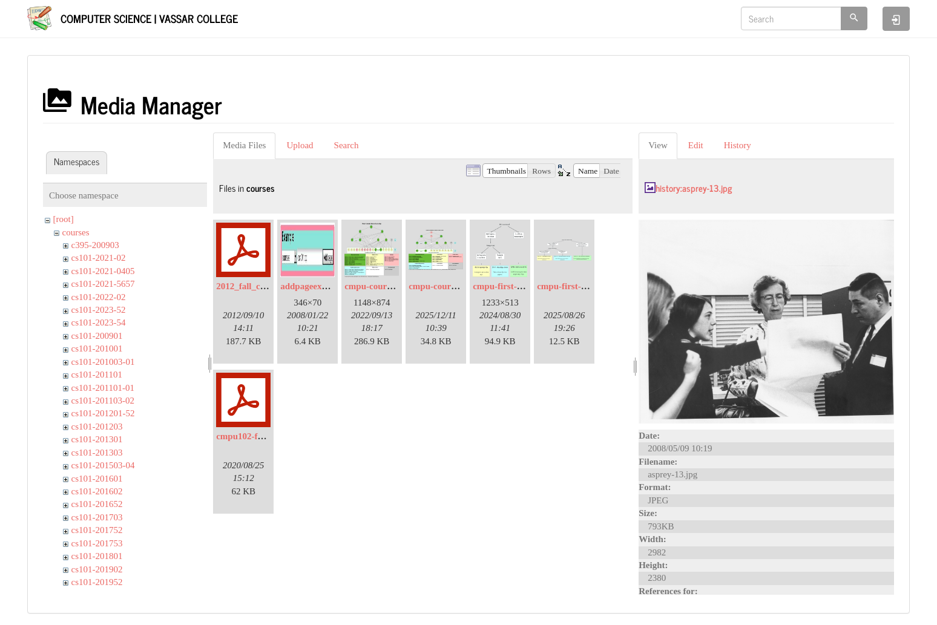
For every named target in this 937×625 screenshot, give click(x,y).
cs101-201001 (97, 348)
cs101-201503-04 (103, 465)
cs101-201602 (97, 491)
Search (346, 145)
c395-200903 (95, 245)
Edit (695, 145)
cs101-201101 (96, 374)
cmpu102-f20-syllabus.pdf (266, 436)
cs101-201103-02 (102, 400)
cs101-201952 (97, 582)
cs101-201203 (97, 426)
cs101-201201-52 (103, 413)
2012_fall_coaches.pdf (258, 286)
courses (76, 232)
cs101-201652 (97, 504)
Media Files (244, 145)
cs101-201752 (97, 530)
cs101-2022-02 (98, 297)
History (737, 145)
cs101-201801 (97, 556)
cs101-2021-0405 (103, 271)
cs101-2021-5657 (103, 284)
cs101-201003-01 (103, 362)
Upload (299, 145)
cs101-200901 (97, 336)
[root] (63, 219)
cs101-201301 (97, 439)
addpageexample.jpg (320, 286)
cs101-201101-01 (102, 388)
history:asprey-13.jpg (694, 187)
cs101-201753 (97, 543)
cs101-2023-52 (98, 310)
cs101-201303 (97, 452)
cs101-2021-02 (98, 258)
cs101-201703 (97, 517)
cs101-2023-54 (98, 322)
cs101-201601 (97, 478)
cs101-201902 (97, 569)
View (658, 145)
